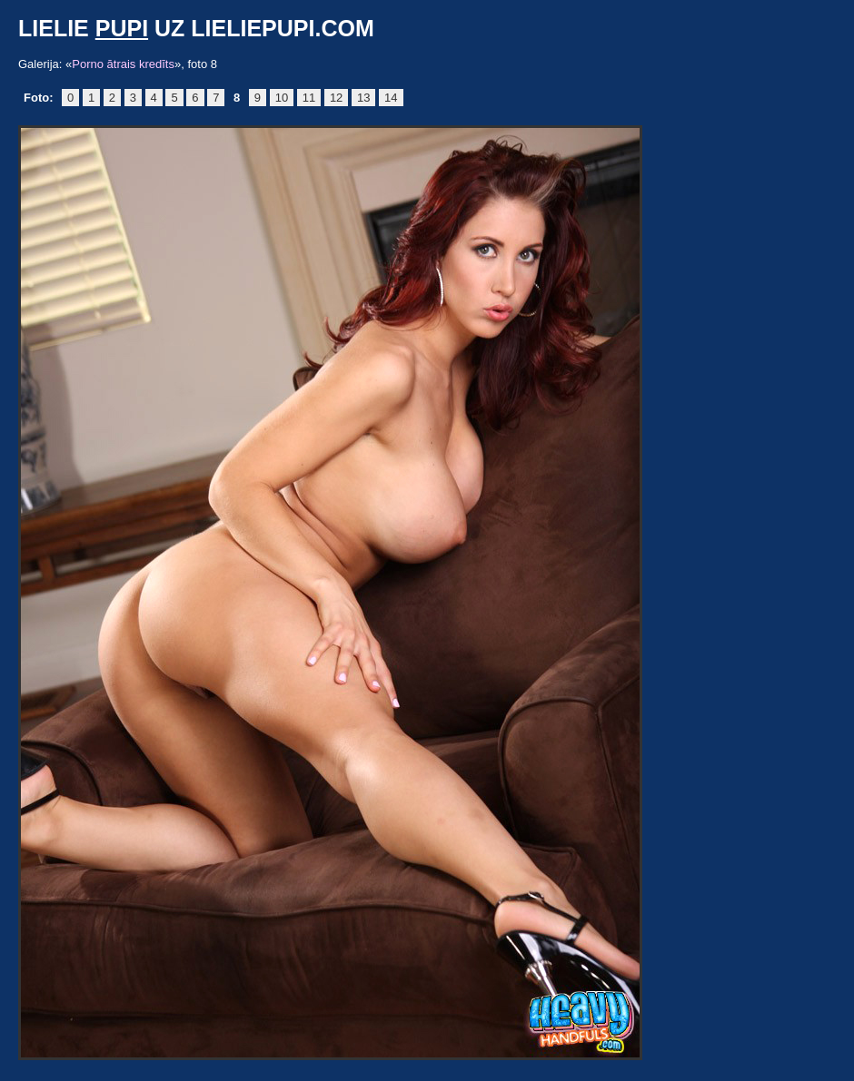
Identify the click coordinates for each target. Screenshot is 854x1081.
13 (363, 97)
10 (281, 97)
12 (336, 97)
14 (390, 97)
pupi (121, 28)
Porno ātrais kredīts (123, 64)
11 (309, 97)
